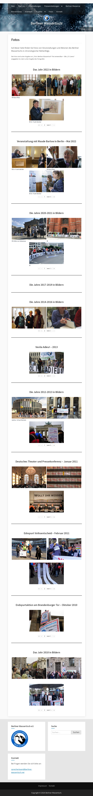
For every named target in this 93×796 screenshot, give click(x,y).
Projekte (39, 11)
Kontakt (59, 11)
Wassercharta (16, 11)
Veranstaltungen (34, 6)
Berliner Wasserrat (73, 6)
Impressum (42, 786)
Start (13, 6)
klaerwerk (29, 11)
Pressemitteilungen (51, 6)
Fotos (51, 11)
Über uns (21, 6)
